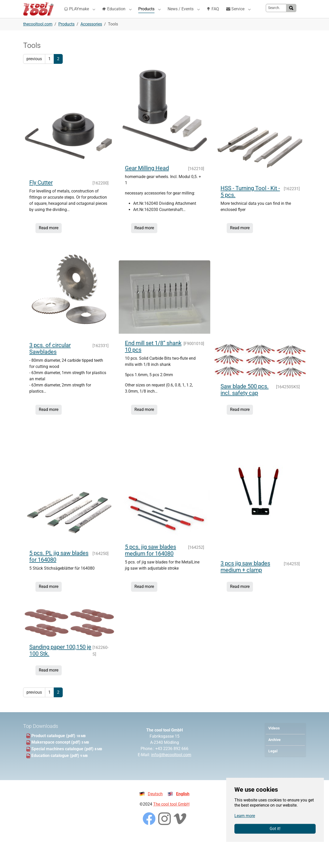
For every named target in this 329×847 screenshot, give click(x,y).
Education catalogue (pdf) (55, 765)
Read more (48, 238)
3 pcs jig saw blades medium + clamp (245, 577)
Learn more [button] (244, 815)
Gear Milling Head (147, 178)
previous (34, 69)
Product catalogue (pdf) (53, 746)
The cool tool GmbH (171, 814)
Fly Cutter (41, 193)
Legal (273, 761)
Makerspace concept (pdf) (56, 752)
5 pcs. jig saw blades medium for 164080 (150, 560)
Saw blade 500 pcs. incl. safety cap (245, 400)
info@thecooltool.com (171, 765)
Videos (274, 738)
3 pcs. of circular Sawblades (50, 358)
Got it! (275, 828)
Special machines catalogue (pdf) (63, 759)
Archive (274, 750)
